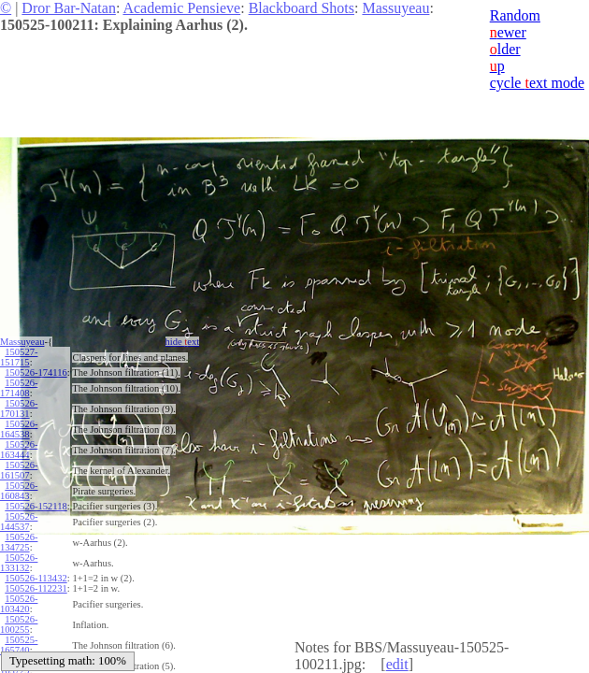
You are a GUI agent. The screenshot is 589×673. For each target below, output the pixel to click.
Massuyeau (395, 8)
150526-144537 (18, 521)
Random (515, 15)
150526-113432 (35, 578)
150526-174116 (35, 372)
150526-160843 (18, 490)
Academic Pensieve (181, 8)
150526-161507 (18, 470)
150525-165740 (18, 645)
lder (505, 49)
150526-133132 (18, 562)
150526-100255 (18, 624)
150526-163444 (18, 449)
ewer (508, 32)
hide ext (182, 341)
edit (397, 664)
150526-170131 (18, 408)
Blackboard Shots (301, 8)
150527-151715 (18, 357)
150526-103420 (18, 604)
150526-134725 (18, 542)
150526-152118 (35, 506)
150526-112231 (35, 588)
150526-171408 (18, 388)
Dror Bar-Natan (69, 8)
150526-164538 (18, 429)
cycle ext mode (537, 83)
